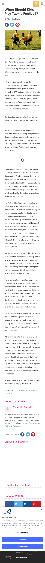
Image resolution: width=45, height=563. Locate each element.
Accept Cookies (22, 546)
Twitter (7, 426)
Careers (29, 554)
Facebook (17, 426)
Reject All (22, 540)
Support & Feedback (8, 558)
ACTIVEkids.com (14, 4)
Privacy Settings (32, 551)
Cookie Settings (21, 557)
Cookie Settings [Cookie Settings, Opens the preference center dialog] (22, 533)
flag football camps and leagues (24, 390)
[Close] (41, 509)
